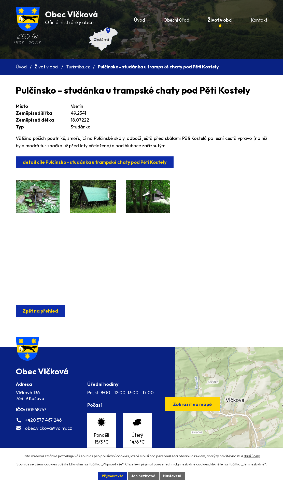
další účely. (252, 456)
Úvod (21, 67)
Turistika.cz (78, 67)
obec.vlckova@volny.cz (48, 428)
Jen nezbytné (143, 476)
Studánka (81, 127)
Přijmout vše (112, 476)
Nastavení (172, 476)
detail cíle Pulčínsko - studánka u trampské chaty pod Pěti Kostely (95, 162)
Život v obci (46, 67)
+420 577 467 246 (43, 420)
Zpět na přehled (40, 311)
